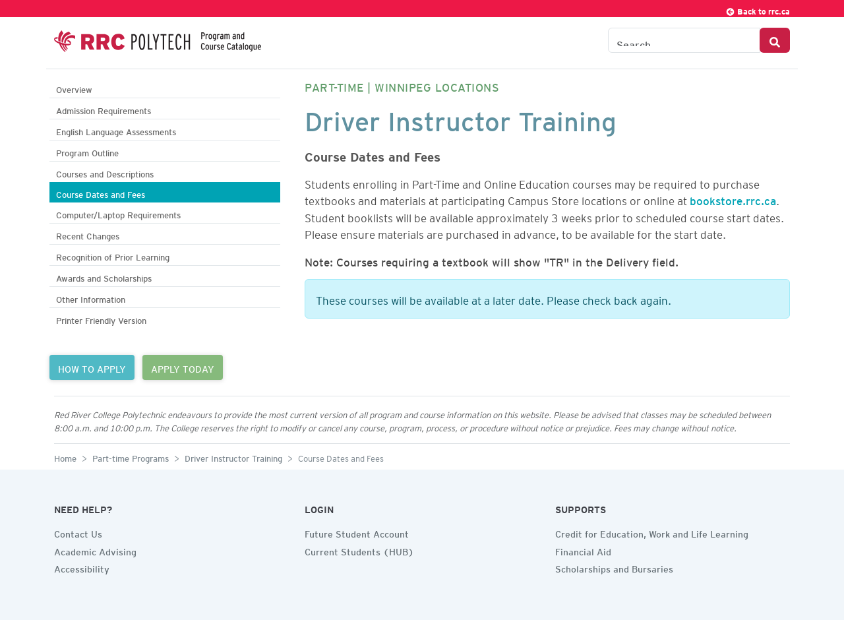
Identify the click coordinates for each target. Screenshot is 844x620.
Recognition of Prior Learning (112, 256)
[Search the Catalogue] (684, 40)
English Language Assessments (116, 130)
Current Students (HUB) (359, 550)
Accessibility (81, 567)
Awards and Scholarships (104, 277)
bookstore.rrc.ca (733, 198)
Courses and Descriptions (105, 172)
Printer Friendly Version (101, 319)
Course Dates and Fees (100, 193)
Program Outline (87, 151)
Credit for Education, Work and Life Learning (651, 532)
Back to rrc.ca (757, 10)
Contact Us (78, 532)
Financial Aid (583, 550)
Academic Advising (95, 550)
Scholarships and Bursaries (614, 567)
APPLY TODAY (182, 367)
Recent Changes (87, 234)
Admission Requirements (103, 109)
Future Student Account (357, 532)
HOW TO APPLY (92, 367)
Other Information (90, 298)
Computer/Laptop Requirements (118, 213)
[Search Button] (775, 40)
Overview (74, 88)
